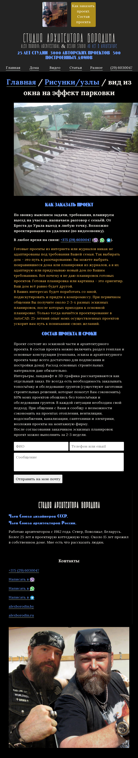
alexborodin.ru (21, 615)
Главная (21, 81)
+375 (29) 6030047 (76, 239)
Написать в (22, 579)
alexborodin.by (21, 606)
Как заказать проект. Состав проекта (83, 14)
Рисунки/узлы (72, 81)
